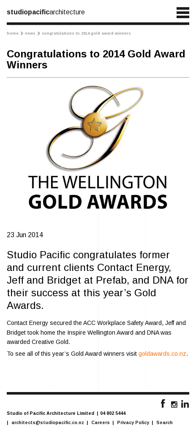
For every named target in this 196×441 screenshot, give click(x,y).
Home (15, 33)
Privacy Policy (133, 422)
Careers (100, 422)
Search (164, 422)
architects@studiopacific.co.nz (47, 422)
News (32, 33)
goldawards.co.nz (162, 353)
